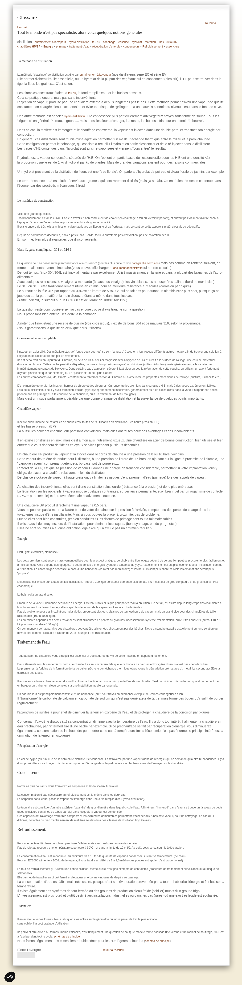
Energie (48, 46)
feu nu (96, 42)
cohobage (109, 42)
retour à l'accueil (113, 950)
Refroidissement (152, 46)
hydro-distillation (78, 42)
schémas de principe (67, 936)
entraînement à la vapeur (95, 74)
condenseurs (131, 46)
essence (123, 42)
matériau (150, 42)
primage (61, 46)
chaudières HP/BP (29, 46)
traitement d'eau (79, 46)
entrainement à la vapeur (50, 42)
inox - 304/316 (168, 42)
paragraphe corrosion (145, 263)
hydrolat (137, 42)
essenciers (172, 46)
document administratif (127, 268)
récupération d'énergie (106, 46)
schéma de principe (157, 941)
